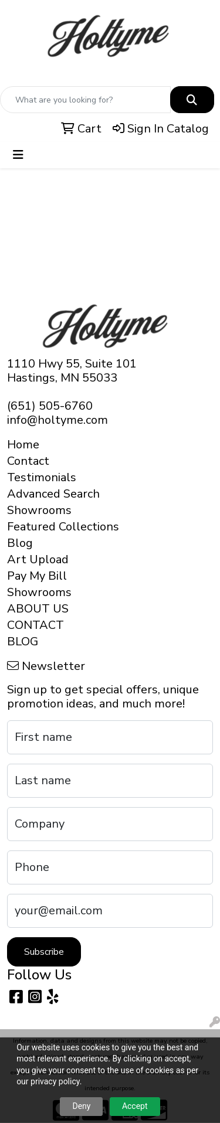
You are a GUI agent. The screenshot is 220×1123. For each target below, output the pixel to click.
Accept (135, 1106)
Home (23, 444)
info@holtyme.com (57, 420)
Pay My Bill (37, 576)
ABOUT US (38, 609)
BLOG (22, 641)
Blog (20, 543)
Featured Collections (63, 527)
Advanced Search (53, 494)
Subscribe (44, 951)
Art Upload (38, 559)
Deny (81, 1106)
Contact (28, 461)
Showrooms (39, 510)
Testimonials (41, 477)
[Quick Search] (85, 99)
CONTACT (35, 625)
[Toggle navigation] (18, 155)
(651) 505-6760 (50, 406)
